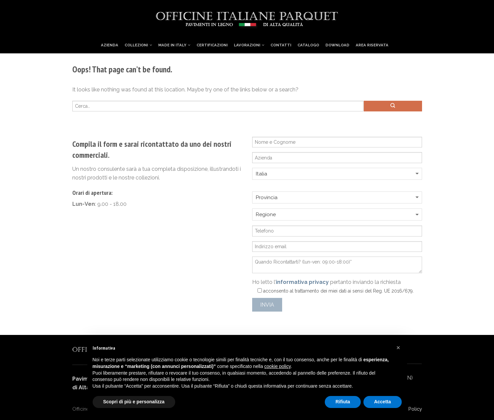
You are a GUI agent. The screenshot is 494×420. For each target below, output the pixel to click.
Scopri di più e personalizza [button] (134, 401)
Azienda (109, 45)
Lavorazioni (247, 45)
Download (337, 45)
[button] (398, 347)
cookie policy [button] (277, 366)
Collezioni (136, 45)
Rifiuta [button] (342, 401)
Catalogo (308, 45)
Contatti (280, 45)
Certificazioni (212, 45)
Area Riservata (372, 45)
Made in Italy (172, 45)
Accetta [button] (382, 401)
